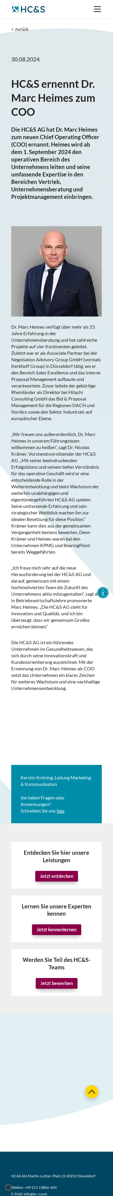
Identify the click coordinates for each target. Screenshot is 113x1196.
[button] (8, 1187)
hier (60, 810)
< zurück (19, 29)
